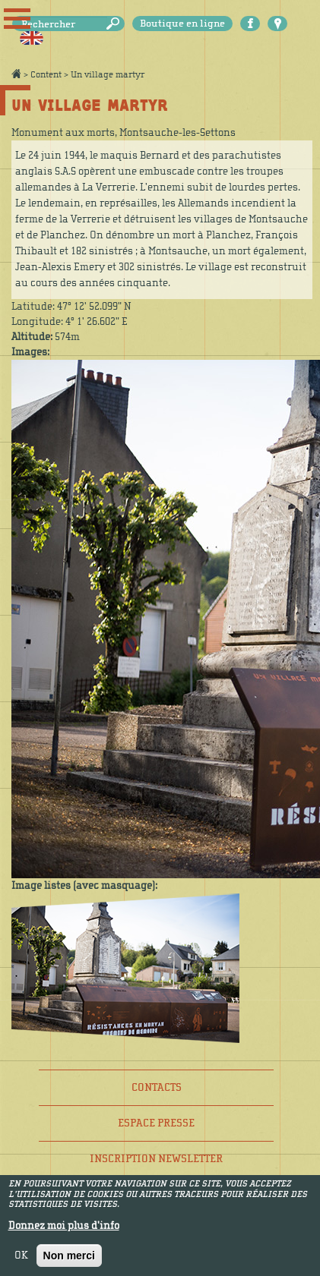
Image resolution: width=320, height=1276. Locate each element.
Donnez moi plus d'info (63, 1231)
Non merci (69, 1261)
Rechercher (115, 23)
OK (21, 1261)
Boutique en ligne (182, 23)
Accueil (16, 73)
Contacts (156, 1087)
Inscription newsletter (156, 1158)
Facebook (250, 23)
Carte (277, 23)
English (31, 38)
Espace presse (156, 1123)
